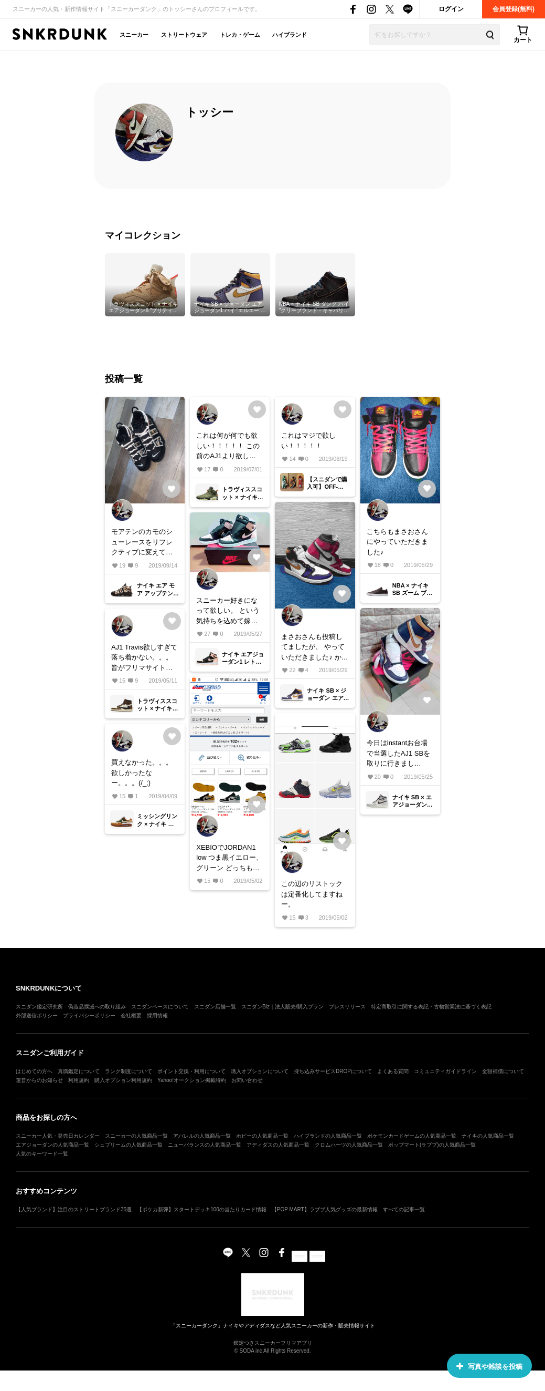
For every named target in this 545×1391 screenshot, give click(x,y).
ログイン (451, 9)
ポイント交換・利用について (191, 1071)
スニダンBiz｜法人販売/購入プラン (282, 1006)
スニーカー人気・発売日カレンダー (58, 1136)
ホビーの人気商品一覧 (262, 1136)
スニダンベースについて (160, 1006)
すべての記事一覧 (404, 1209)
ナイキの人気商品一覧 (488, 1136)
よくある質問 (393, 1071)
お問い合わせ (247, 1080)
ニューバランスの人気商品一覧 (204, 1145)
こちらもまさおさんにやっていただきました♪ (397, 542)
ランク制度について (128, 1071)
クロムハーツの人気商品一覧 (349, 1145)
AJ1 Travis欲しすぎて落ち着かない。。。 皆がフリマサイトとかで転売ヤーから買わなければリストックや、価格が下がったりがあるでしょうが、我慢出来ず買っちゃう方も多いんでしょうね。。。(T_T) (144, 658)
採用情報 (157, 1015)
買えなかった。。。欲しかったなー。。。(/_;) (142, 772)
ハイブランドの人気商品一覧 (328, 1136)
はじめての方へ (34, 1071)
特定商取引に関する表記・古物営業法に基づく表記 (431, 1006)
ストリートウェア (184, 35)
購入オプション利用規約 (123, 1080)
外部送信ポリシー (37, 1015)
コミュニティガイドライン (445, 1071)
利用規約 (78, 1080)
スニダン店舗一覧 (215, 1006)
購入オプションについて (259, 1071)
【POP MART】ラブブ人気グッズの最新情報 (325, 1209)
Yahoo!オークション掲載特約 (191, 1080)
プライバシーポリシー (89, 1015)
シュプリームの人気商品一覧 (128, 1145)
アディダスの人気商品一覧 (278, 1145)
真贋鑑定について (79, 1071)
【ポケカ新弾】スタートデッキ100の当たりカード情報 (201, 1209)
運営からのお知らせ (39, 1080)
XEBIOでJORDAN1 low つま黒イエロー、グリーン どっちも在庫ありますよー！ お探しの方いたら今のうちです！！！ (229, 858)
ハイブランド (289, 35)
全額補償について (503, 1071)
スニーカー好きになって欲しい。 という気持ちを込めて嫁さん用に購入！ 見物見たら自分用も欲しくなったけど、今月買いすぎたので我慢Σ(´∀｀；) (228, 611)
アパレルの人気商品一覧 (202, 1136)
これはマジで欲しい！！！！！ (308, 440)
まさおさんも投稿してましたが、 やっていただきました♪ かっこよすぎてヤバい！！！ (314, 648)
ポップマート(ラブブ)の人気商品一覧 (432, 1145)
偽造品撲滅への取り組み (97, 1006)
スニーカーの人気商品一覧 (136, 1136)
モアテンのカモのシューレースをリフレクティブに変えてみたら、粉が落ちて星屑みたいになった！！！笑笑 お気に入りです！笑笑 (143, 543)
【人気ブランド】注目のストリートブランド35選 (74, 1209)
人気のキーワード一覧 (42, 1154)
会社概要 (131, 1015)
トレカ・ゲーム (240, 35)
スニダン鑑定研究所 (39, 1006)
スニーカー (134, 35)
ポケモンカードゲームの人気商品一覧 (411, 1136)
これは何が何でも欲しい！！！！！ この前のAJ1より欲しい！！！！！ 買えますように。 (228, 446)
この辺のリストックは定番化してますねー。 (312, 894)
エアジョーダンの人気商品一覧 (52, 1145)
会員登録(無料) (514, 9)
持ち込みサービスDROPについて (333, 1071)
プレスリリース (347, 1006)
